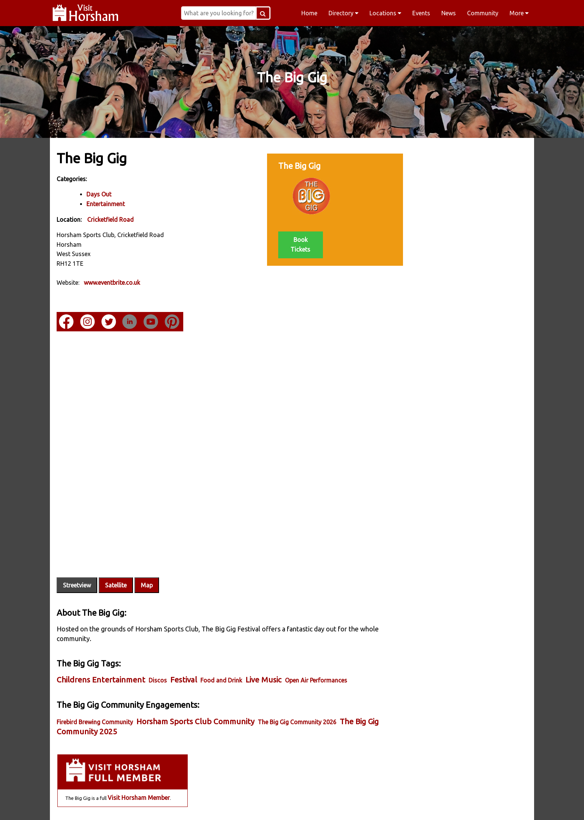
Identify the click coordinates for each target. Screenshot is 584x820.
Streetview (78, 567)
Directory (343, 13)
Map (147, 567)
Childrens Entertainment (101, 661)
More (519, 13)
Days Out (99, 194)
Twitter (339, 804)
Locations (385, 13)
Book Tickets (290, 244)
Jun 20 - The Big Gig (438, 241)
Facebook (149, 804)
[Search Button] (273, 13)
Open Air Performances (317, 662)
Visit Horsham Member (478, 195)
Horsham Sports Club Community (196, 703)
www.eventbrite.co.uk (113, 282)
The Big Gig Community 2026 (297, 704)
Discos (158, 662)
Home (309, 13)
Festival (184, 661)
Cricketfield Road (111, 219)
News (448, 13)
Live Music (264, 661)
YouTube (435, 804)
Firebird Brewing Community (95, 704)
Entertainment (106, 204)
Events (421, 13)
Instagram (244, 804)
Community (482, 13)
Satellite (116, 567)
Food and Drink (222, 662)
